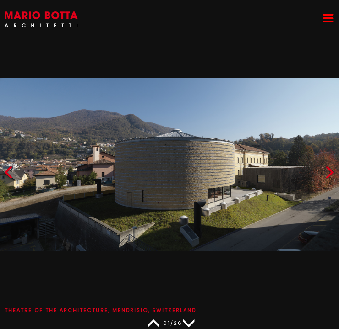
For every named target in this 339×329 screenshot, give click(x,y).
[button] (329, 174)
